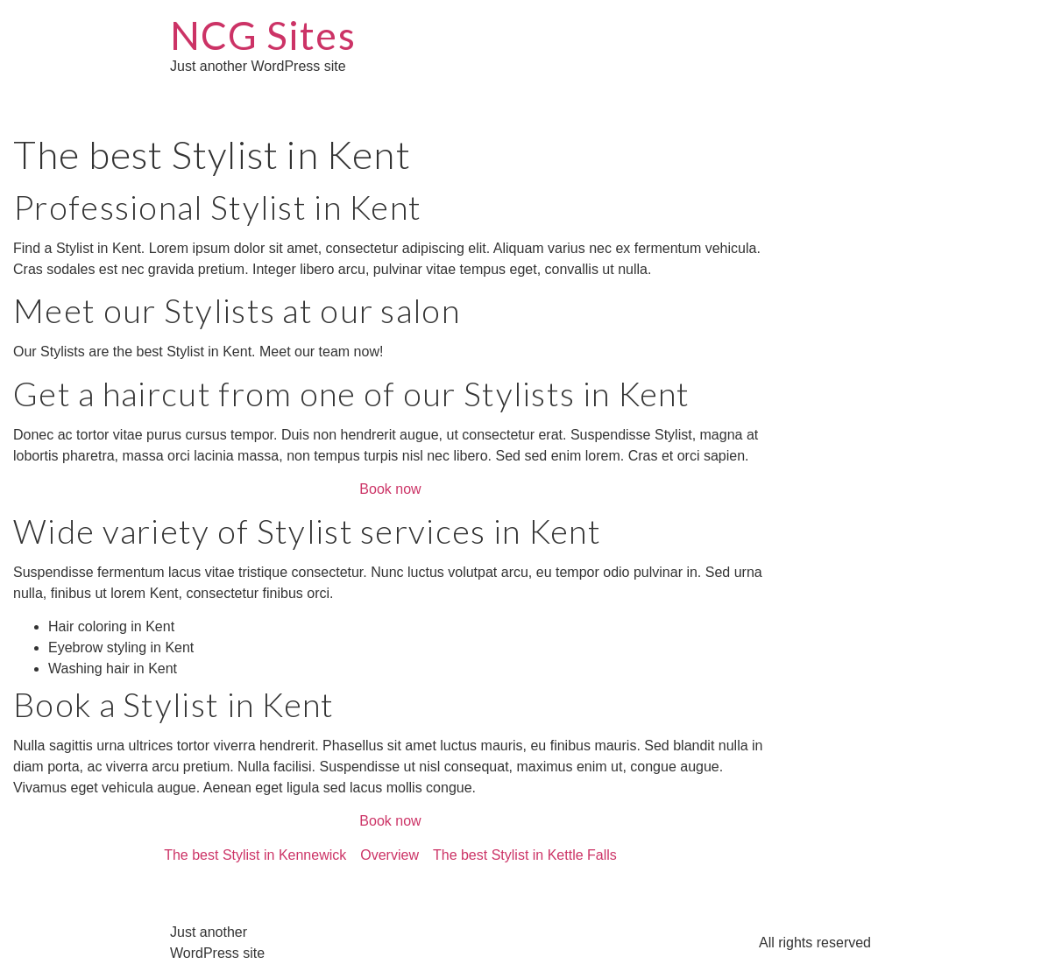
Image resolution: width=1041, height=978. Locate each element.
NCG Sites (263, 35)
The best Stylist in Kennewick (255, 855)
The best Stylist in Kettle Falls (525, 855)
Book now (390, 489)
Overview (389, 855)
